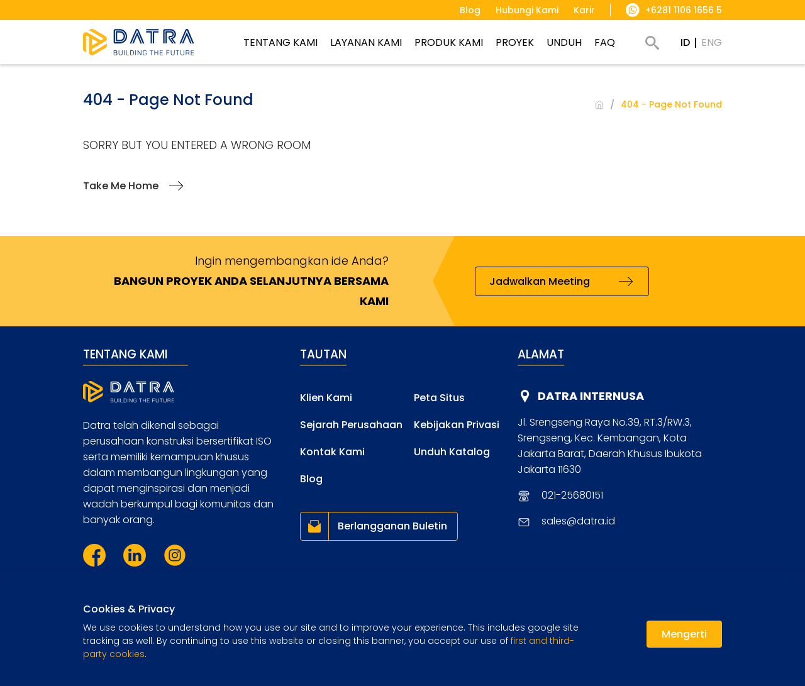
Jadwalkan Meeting (539, 281)
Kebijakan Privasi (456, 425)
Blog (311, 479)
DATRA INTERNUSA (591, 396)
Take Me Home (120, 186)
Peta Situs (439, 397)
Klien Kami (326, 397)
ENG (711, 42)
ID (685, 42)
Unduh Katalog (452, 452)
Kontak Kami (332, 452)
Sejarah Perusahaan (351, 425)
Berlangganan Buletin (392, 526)
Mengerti (684, 634)
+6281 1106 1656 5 (683, 10)
